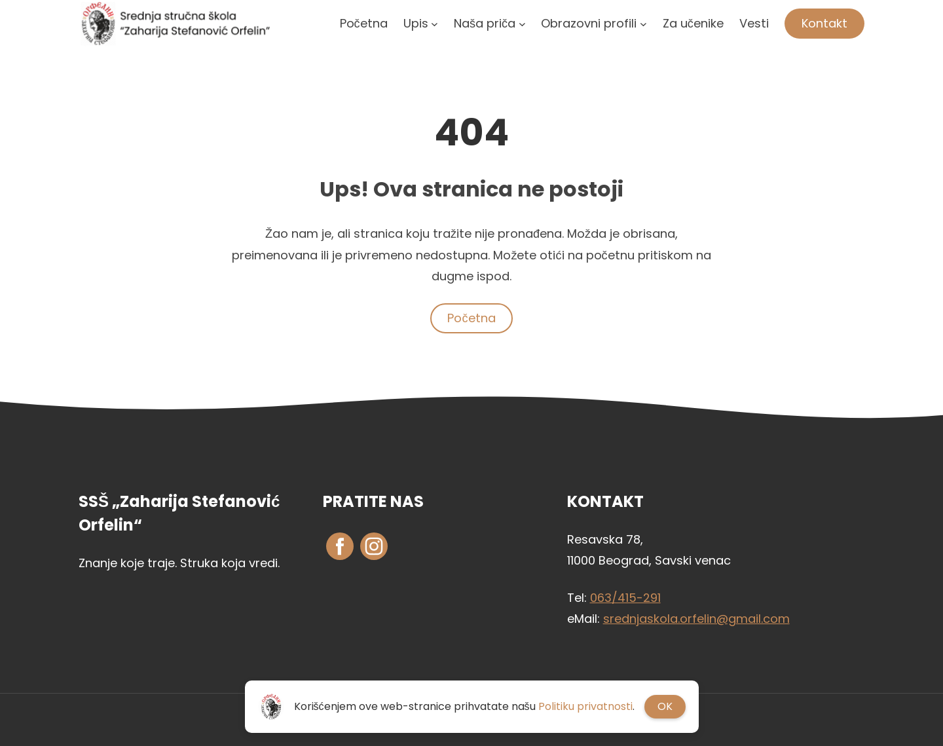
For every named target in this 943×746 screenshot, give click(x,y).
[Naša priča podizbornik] (522, 23)
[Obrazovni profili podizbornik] (643, 23)
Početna (471, 318)
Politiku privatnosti (585, 706)
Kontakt (824, 23)
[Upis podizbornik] (434, 23)
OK (665, 706)
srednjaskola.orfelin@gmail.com (696, 618)
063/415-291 (625, 597)
